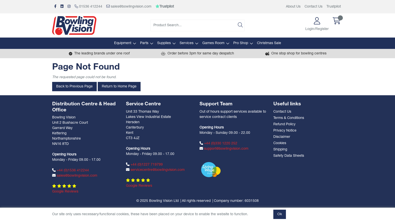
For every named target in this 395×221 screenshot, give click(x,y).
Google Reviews (65, 192)
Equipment (122, 43)
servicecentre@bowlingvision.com (155, 170)
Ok (279, 214)
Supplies (164, 43)
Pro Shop (240, 43)
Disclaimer (281, 137)
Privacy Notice (285, 131)
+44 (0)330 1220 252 (218, 143)
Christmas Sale (269, 43)
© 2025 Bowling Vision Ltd (157, 201)
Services (186, 43)
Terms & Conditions (288, 118)
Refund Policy (284, 124)
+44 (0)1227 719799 (144, 165)
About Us (293, 7)
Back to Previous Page (74, 86)
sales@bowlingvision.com (128, 7)
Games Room (213, 43)
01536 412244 (88, 7)
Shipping (280, 149)
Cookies (279, 143)
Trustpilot (333, 7)
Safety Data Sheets (288, 156)
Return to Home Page (119, 86)
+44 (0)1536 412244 (70, 170)
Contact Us (313, 7)
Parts (144, 43)
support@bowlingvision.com (224, 149)
